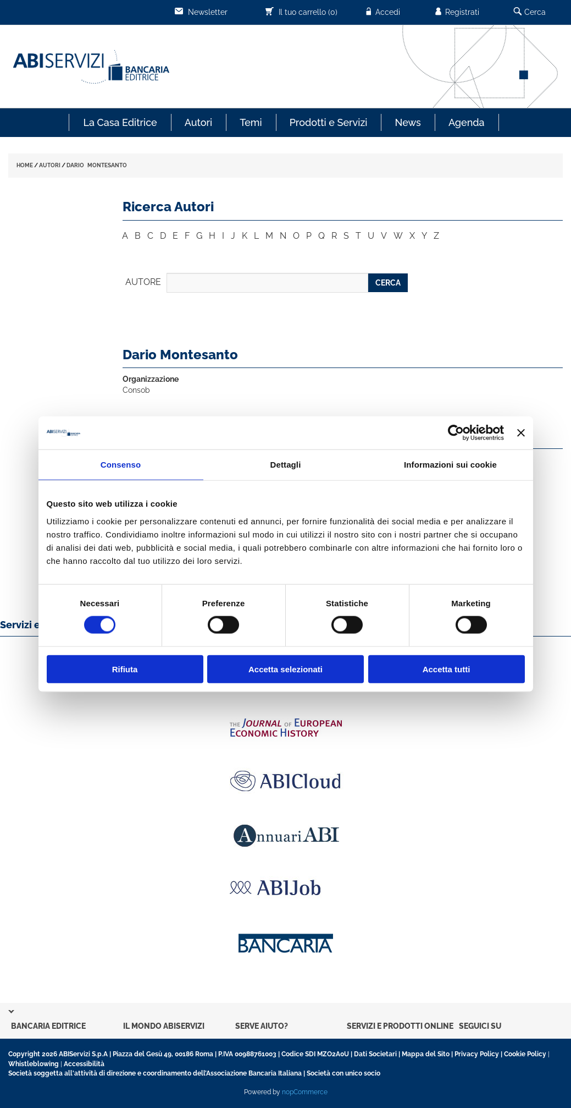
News (407, 122)
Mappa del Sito (426, 1054)
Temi (251, 122)
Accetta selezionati (285, 668)
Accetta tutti (446, 668)
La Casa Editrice (120, 122)
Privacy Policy (476, 1054)
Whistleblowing (33, 1064)
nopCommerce (305, 1092)
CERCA (388, 282)
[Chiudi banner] (521, 433)
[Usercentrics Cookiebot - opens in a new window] (456, 433)
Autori (198, 122)
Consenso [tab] (121, 464)
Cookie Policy (525, 1054)
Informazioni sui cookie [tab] (450, 464)
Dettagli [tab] (285, 464)
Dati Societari (375, 1054)
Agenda (466, 122)
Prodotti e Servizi (329, 122)
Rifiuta (125, 668)
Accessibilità (84, 1064)
